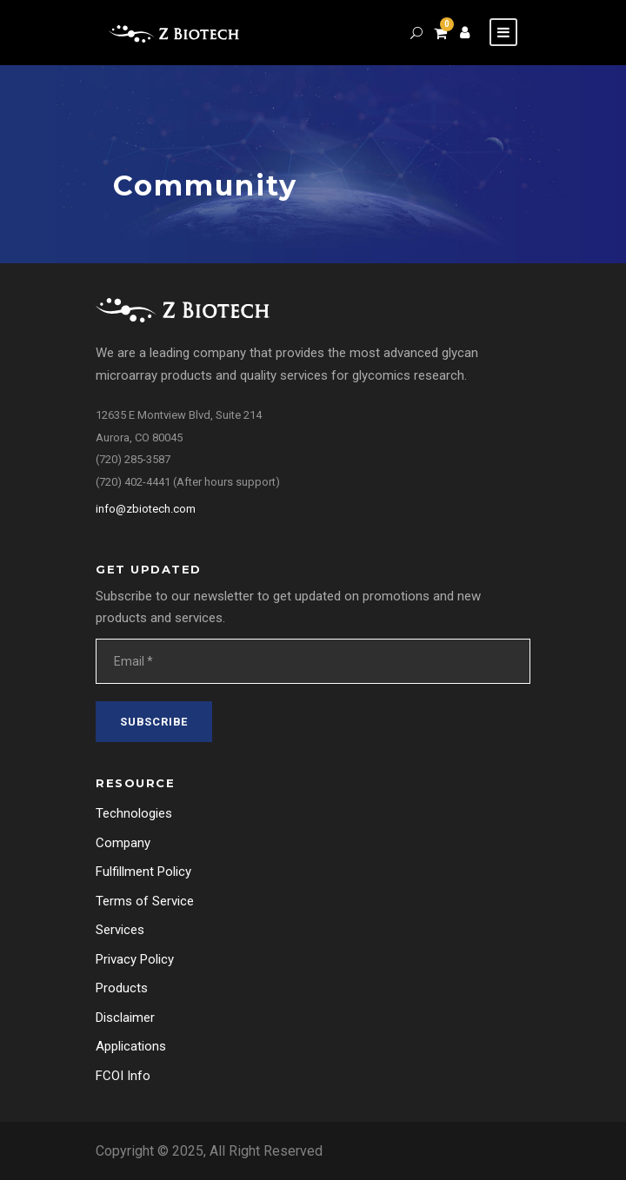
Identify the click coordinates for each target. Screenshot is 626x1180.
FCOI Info (123, 1076)
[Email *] (313, 661)
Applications (131, 1046)
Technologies (134, 813)
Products (122, 988)
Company (123, 843)
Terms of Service (145, 901)
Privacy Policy (135, 959)
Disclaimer (125, 1017)
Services (120, 930)
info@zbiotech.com (146, 508)
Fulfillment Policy (143, 871)
